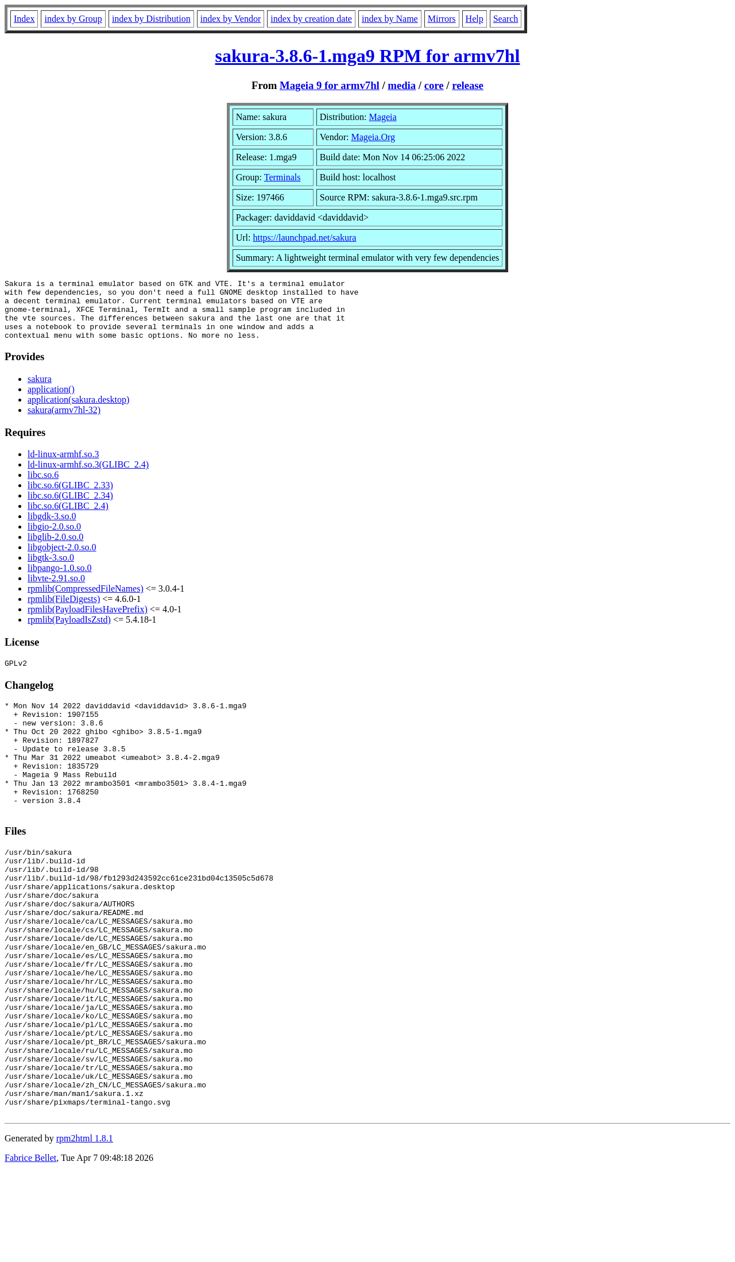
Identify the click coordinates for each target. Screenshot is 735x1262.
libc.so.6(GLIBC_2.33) (70, 497)
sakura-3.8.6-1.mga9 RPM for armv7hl (367, 55)
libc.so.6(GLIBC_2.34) (70, 507)
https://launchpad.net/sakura (305, 237)
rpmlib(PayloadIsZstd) (69, 631)
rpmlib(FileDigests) (64, 611)
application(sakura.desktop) (78, 411)
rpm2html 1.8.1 (84, 1228)
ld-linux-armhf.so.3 (63, 466)
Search (506, 19)
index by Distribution (151, 19)
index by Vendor (230, 19)
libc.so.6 (43, 487)
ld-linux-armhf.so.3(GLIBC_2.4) (88, 476)
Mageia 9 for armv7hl (330, 85)
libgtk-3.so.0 (51, 569)
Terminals (282, 177)
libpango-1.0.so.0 (60, 580)
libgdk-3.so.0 (52, 528)
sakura (40, 391)
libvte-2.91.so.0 (56, 590)
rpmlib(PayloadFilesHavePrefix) (88, 621)
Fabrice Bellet (30, 1247)
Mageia (383, 117)
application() (51, 401)
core (434, 85)
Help (474, 19)
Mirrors (442, 19)
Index (24, 19)
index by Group (73, 19)
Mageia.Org (373, 137)
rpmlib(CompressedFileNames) (86, 600)
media (402, 85)
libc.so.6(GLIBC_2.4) (68, 518)
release (467, 85)
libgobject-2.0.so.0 (62, 559)
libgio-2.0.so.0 (54, 538)
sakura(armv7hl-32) (64, 422)
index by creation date (311, 19)
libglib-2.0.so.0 (55, 549)
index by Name (390, 19)
